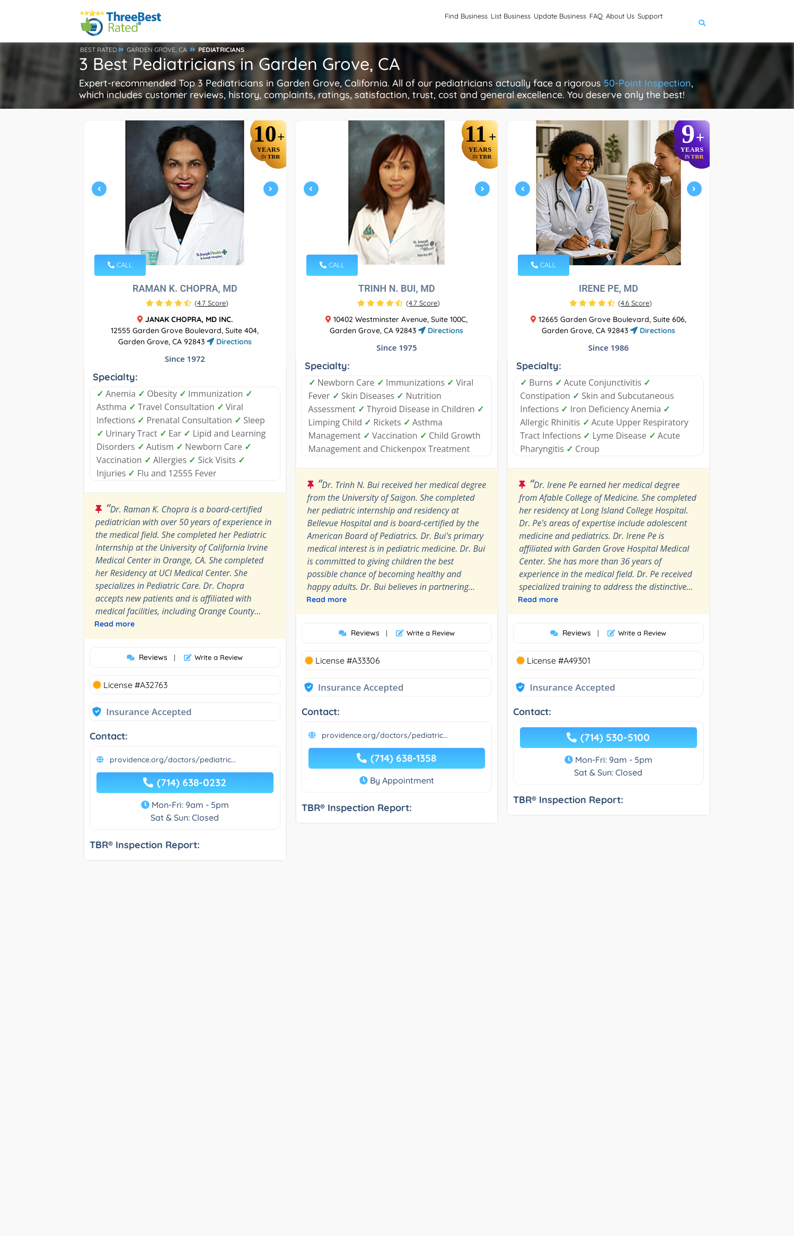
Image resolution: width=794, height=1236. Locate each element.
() (211, 303)
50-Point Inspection (647, 83)
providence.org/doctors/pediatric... (173, 759)
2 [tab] (188, 240)
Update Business (503, 21)
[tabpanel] (185, 192)
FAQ (556, 21)
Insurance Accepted (148, 712)
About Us (595, 21)
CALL (120, 264)
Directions (229, 341)
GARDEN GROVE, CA (157, 50)
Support (642, 21)
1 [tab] (179, 240)
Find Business (371, 21)
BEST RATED (98, 50)
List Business (434, 21)
